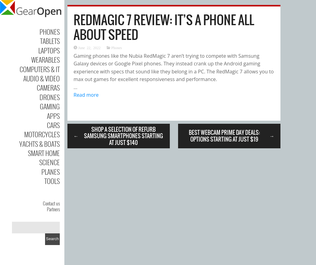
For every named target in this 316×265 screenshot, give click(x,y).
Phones (50, 32)
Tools (52, 181)
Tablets (50, 41)
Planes (50, 172)
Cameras (48, 87)
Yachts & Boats (39, 144)
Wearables (45, 59)
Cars (53, 125)
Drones (50, 97)
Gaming (50, 106)
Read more (86, 95)
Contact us (51, 203)
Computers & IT (40, 69)
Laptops (49, 50)
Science (49, 162)
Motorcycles (42, 134)
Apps (53, 116)
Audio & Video (41, 78)
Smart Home (44, 153)
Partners (53, 209)
